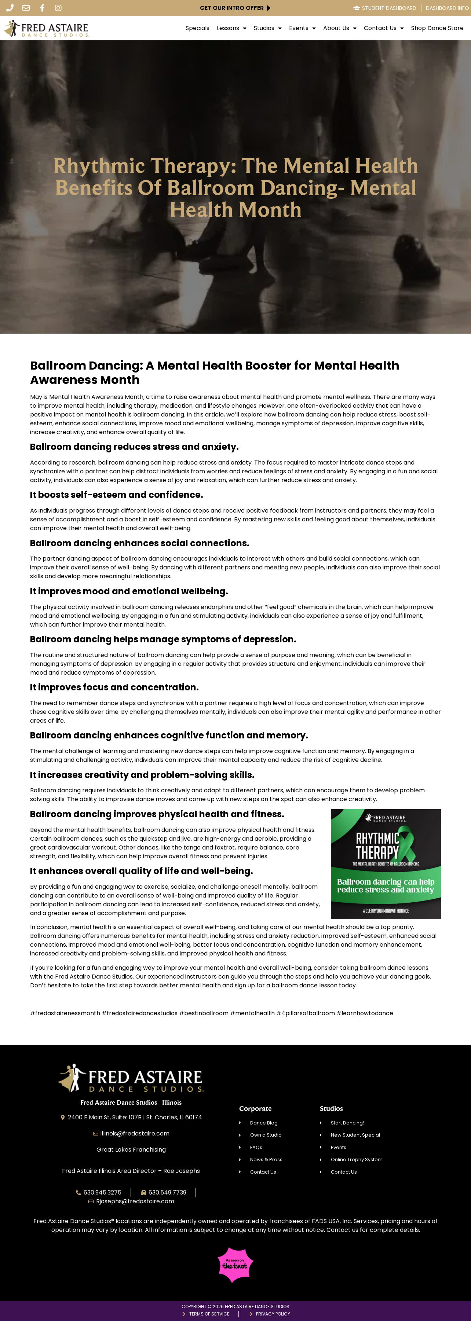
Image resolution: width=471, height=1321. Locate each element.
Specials (197, 28)
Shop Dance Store (437, 28)
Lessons (232, 28)
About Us (340, 28)
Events (302, 28)
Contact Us (384, 28)
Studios (268, 28)
